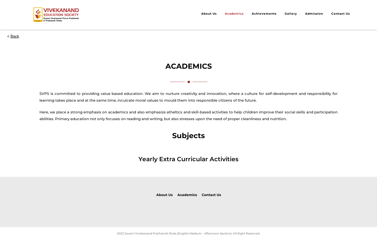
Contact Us (340, 13)
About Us (209, 13)
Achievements (264, 13)
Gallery (291, 13)
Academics (234, 13)
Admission (314, 13)
